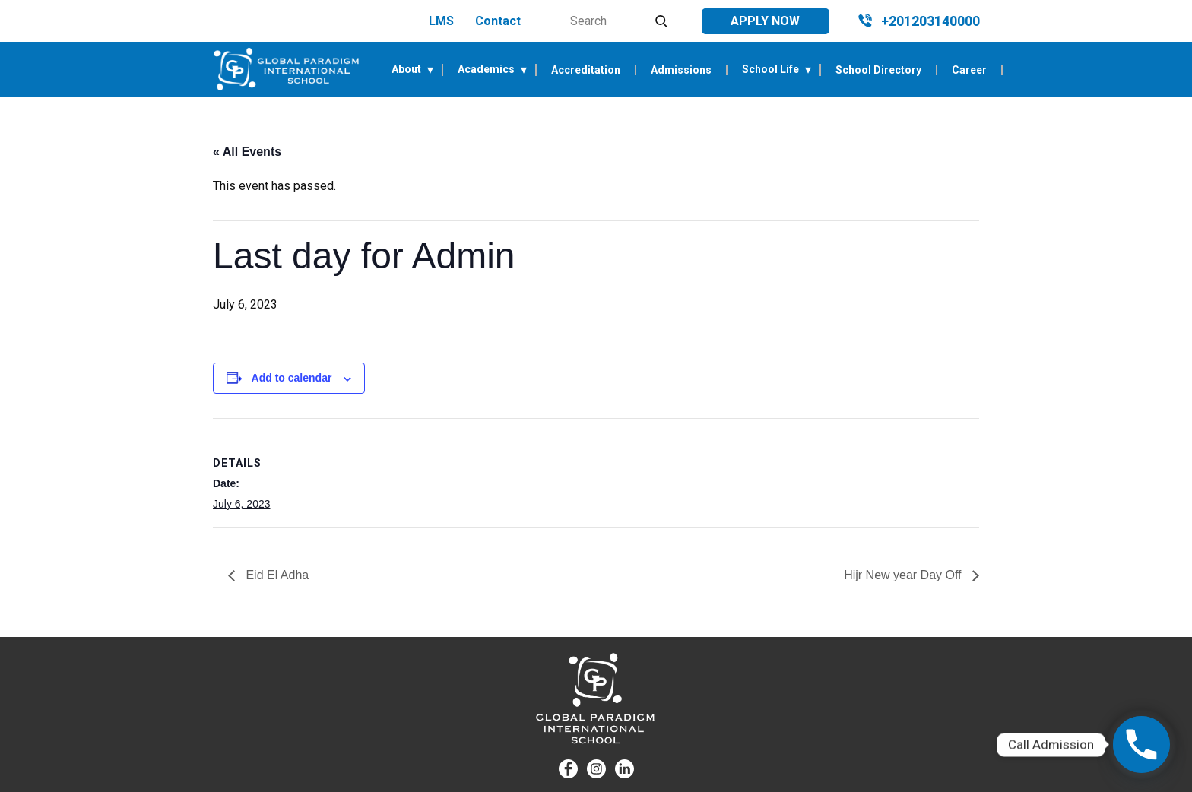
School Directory (878, 70)
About (406, 69)
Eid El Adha (276, 575)
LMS (441, 21)
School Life (770, 69)
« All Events (247, 151)
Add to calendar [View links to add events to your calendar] (292, 378)
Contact (498, 21)
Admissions (681, 70)
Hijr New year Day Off (904, 575)
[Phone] (1141, 744)
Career (969, 70)
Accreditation (585, 70)
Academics (486, 69)
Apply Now (765, 21)
